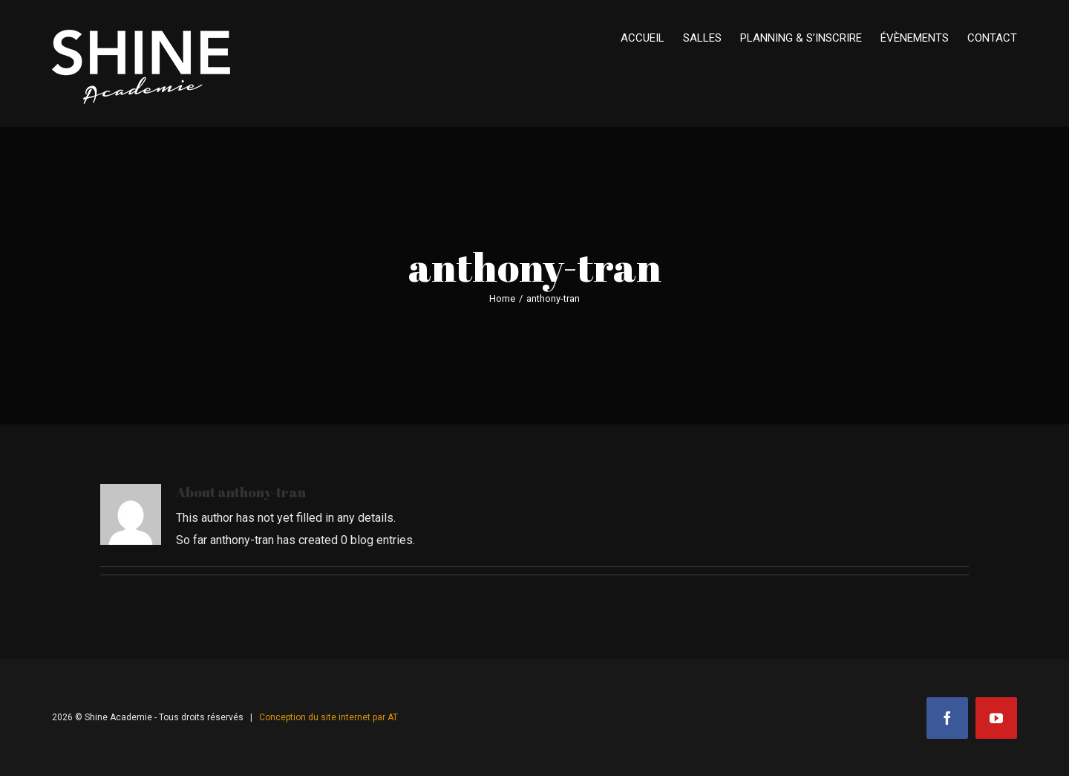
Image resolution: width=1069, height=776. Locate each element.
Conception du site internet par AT (328, 717)
